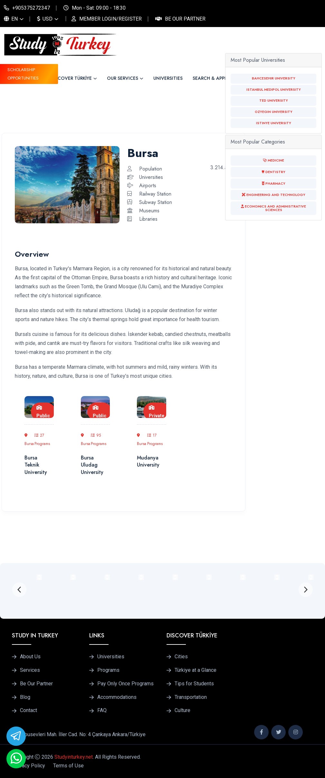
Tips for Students (194, 684)
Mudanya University (148, 461)
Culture (182, 710)
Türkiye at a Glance (195, 670)
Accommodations (117, 697)
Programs (108, 670)
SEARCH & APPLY (211, 78)
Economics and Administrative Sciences (273, 208)
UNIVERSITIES (168, 78)
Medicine (273, 160)
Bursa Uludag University (92, 465)
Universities (110, 657)
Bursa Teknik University (35, 465)
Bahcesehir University (273, 78)
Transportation (191, 697)
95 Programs (98, 439)
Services (30, 670)
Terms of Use (68, 766)
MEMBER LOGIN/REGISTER (110, 19)
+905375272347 (31, 8)
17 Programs (155, 439)
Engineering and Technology (273, 194)
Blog (25, 697)
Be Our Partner (185, 19)
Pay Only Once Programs (125, 684)
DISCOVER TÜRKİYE (71, 78)
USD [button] (45, 19)
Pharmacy (273, 183)
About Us (30, 657)
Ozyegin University (273, 111)
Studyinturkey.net (73, 757)
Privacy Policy (29, 766)
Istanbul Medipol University (273, 89)
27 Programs (42, 439)
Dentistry (273, 172)
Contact (28, 710)
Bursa (29, 440)
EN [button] (11, 19)
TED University (273, 100)
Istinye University (273, 123)
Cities (181, 657)
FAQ (102, 710)
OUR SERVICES (122, 78)
